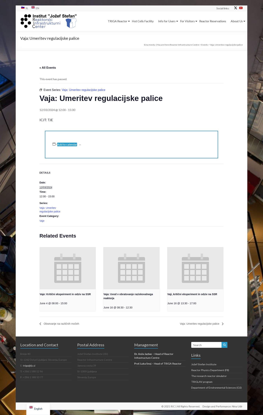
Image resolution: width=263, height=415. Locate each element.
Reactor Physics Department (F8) (210, 370)
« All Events (47, 67)
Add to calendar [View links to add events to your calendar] (67, 144)
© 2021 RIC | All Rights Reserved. (180, 406)
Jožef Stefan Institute (203, 364)
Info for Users (167, 21)
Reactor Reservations (212, 21)
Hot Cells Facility (143, 21)
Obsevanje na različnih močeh (63, 323)
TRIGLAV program (201, 381)
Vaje (41, 220)
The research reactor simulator (209, 375)
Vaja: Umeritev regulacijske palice (198, 323)
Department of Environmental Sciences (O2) (216, 387)
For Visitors (187, 21)
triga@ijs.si (29, 365)
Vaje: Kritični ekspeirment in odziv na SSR (65, 294)
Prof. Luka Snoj (142, 363)
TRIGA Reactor (117, 21)
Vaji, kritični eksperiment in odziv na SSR (192, 294)
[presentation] (68, 268)
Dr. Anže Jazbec (143, 353)
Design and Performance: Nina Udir (223, 406)
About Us (237, 21)
